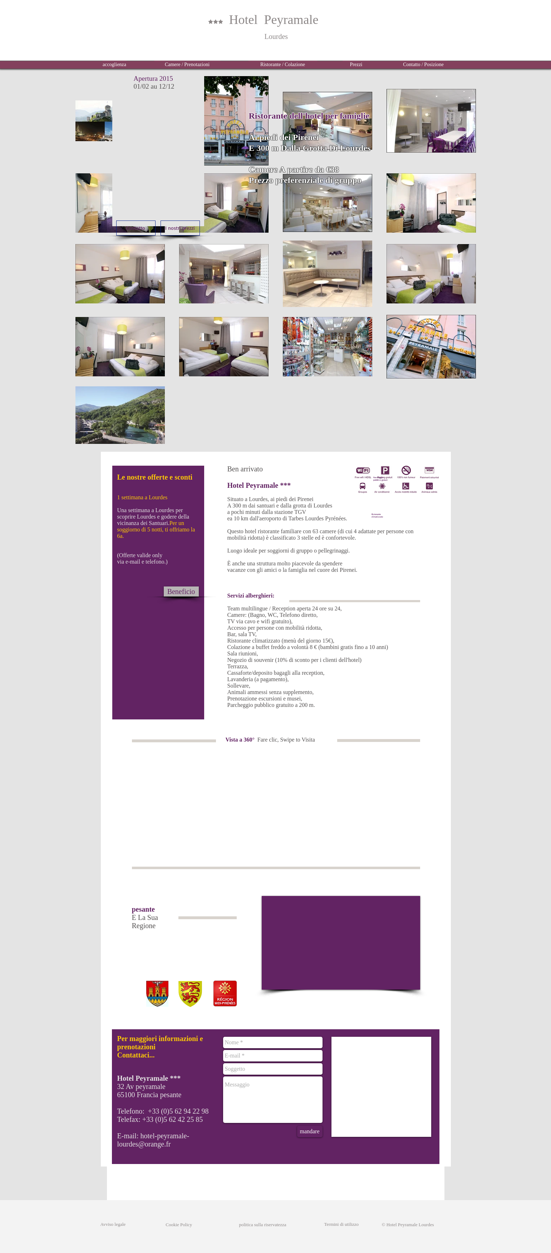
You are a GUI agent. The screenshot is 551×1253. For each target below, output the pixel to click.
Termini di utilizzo (341, 1224)
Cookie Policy (173, 1224)
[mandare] (310, 1131)
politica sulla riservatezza (262, 1224)
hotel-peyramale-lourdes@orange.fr (153, 1140)
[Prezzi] (356, 65)
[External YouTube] (341, 943)
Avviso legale (113, 1224)
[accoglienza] (114, 65)
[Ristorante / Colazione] (283, 65)
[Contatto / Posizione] (423, 65)
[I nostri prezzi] (180, 228)
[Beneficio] (181, 591)
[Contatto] (136, 228)
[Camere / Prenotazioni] (187, 65)
